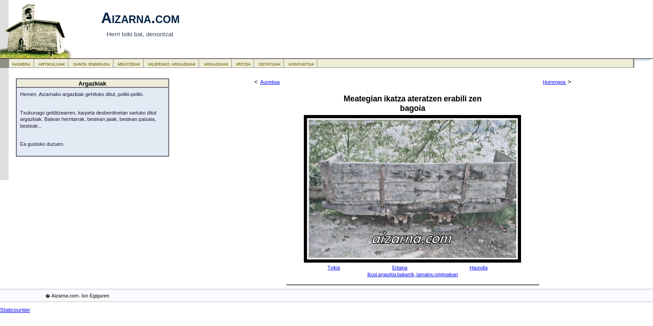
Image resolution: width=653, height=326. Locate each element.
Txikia (333, 267)
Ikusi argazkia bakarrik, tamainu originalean (412, 274)
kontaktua (301, 63)
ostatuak (269, 63)
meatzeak (129, 63)
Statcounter (15, 310)
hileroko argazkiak (172, 63)
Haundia (478, 267)
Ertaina (399, 267)
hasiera (21, 63)
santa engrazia (91, 63)
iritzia (243, 63)
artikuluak (52, 63)
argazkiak (216, 63)
